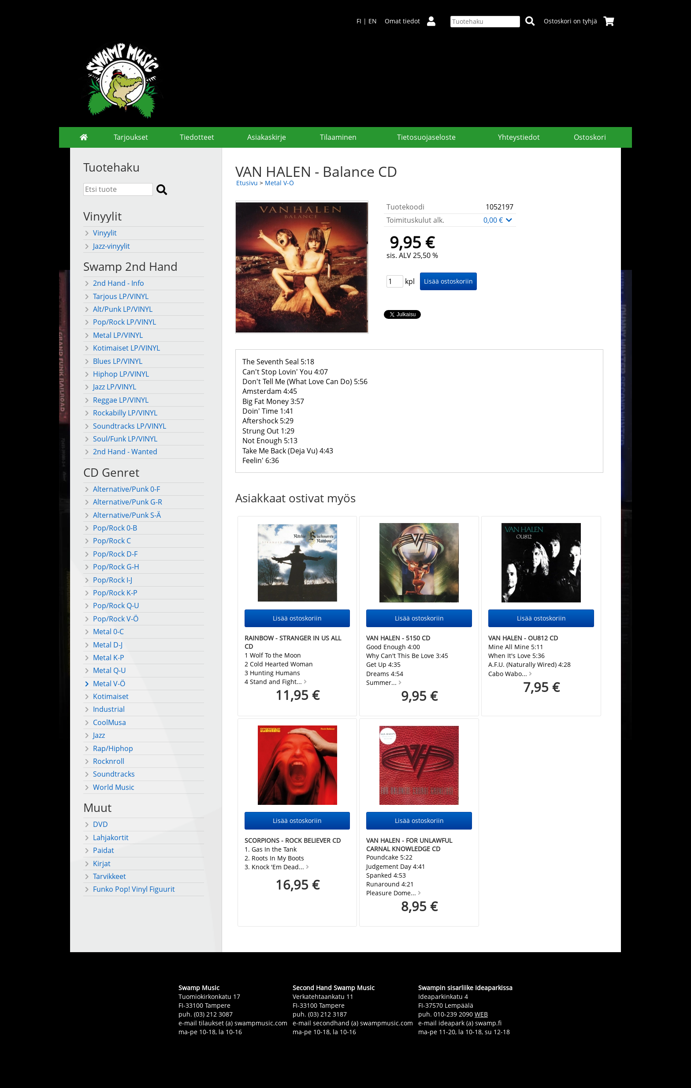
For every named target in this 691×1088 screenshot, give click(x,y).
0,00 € (498, 220)
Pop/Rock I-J (107, 580)
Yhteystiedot (519, 137)
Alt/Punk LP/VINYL (117, 309)
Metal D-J (103, 645)
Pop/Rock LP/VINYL (119, 322)
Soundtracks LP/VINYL (124, 426)
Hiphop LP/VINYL (116, 374)
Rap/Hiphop (108, 748)
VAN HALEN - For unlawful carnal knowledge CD (409, 844)
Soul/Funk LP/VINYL (120, 439)
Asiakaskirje (266, 137)
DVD (95, 824)
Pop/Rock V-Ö (110, 619)
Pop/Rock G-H (111, 567)
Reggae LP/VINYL (116, 400)
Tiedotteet (197, 137)
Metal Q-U (104, 670)
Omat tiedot (413, 21)
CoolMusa (104, 722)
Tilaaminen (338, 137)
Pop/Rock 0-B (110, 528)
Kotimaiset (106, 696)
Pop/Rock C (107, 541)
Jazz (94, 735)
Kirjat (97, 863)
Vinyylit (100, 233)
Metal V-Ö (104, 683)
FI (359, 21)
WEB (481, 1014)
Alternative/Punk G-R (122, 502)
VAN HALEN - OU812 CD (523, 638)
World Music (108, 787)
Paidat (98, 850)
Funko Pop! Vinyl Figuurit (129, 889)
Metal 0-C (103, 631)
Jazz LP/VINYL (109, 387)
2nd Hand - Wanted (120, 451)
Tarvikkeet (104, 876)
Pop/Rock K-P (110, 593)
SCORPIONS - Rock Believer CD (293, 840)
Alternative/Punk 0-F (121, 489)
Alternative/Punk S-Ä (122, 515)
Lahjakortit (106, 837)
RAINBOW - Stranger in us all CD (293, 642)
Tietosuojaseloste (426, 137)
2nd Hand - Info (113, 283)
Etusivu (247, 183)
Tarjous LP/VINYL (116, 296)
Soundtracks (109, 774)
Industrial (104, 709)
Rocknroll (103, 761)
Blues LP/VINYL (112, 361)
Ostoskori (590, 137)
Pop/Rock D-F (110, 554)
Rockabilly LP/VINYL (120, 413)
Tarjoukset (131, 137)
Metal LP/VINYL (113, 335)
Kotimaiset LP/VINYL (121, 348)
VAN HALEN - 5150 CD (398, 638)
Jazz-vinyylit (106, 246)
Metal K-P (103, 657)
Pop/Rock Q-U (111, 605)
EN (372, 21)
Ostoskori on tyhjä (579, 21)
